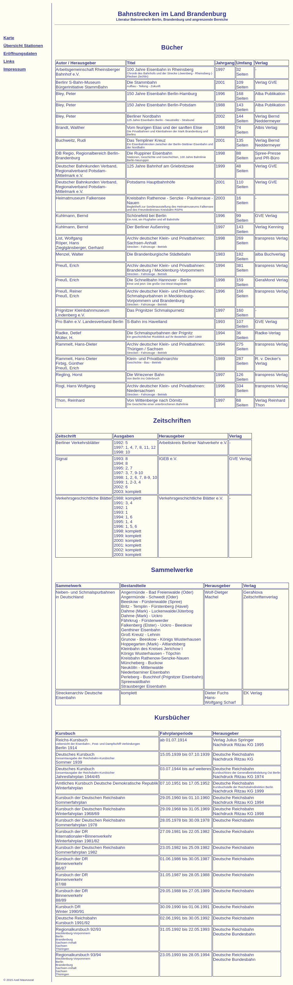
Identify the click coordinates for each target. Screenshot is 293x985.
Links (8, 61)
